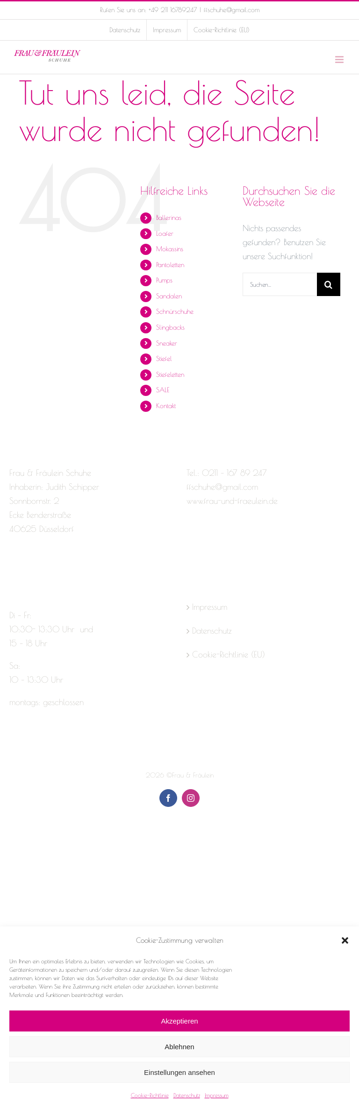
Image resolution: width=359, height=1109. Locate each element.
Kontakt (166, 406)
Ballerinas (168, 217)
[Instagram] (30, 566)
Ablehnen (179, 1047)
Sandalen (169, 296)
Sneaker (166, 343)
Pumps (164, 280)
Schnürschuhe (175, 311)
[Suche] (328, 284)
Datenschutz (186, 1095)
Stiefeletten (170, 374)
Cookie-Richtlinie (150, 1095)
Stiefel (164, 358)
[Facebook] (13, 566)
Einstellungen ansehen (179, 1072)
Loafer (164, 233)
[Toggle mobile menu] (340, 59)
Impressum (217, 1095)
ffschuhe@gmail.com (231, 10)
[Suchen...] (280, 284)
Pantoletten (170, 264)
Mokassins (169, 249)
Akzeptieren (179, 1021)
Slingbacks (170, 327)
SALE (162, 390)
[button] (345, 940)
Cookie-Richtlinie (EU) (228, 654)
